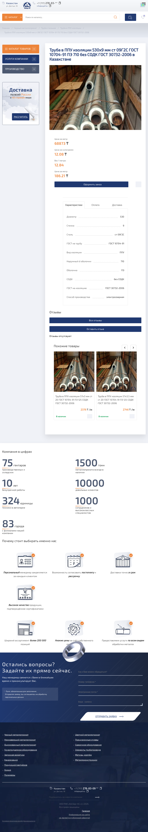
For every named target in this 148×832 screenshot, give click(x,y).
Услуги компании (16, 59)
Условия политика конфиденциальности (18, 821)
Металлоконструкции (86, 760)
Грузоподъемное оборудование (20, 749)
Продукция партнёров (15, 765)
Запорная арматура (14, 754)
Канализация (11, 760)
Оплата (95, 205)
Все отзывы (95, 320)
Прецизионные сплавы (86, 739)
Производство (14, 69)
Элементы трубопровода (88, 749)
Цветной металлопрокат (87, 734)
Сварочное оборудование (88, 744)
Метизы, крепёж (83, 754)
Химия (7, 770)
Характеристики (73, 205)
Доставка (117, 205)
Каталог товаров (20, 49)
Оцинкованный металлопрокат (20, 744)
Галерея (86, 811)
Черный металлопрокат (16, 734)
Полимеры (9, 775)
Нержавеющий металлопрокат (20, 739)
